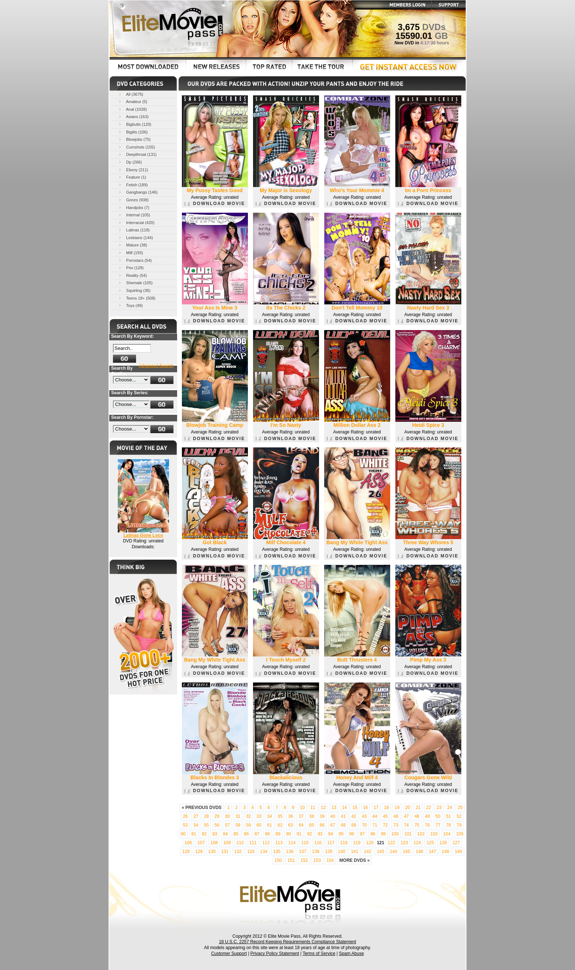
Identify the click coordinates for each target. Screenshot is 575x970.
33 (259, 816)
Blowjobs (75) (134, 139)
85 (236, 834)
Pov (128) (131, 267)
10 (302, 807)
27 (195, 816)
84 (225, 834)
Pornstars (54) (135, 260)
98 (372, 834)
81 (193, 834)
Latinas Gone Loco (143, 535)
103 (433, 834)
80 (183, 834)
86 (246, 834)
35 (280, 816)
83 (214, 834)
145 (406, 851)
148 (445, 851)
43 (364, 816)
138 (315, 851)
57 (227, 825)
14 (344, 807)
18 (386, 807)
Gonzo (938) (133, 199)
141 (354, 851)
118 (344, 842)
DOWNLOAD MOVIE (214, 203)
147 (432, 851)
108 (214, 842)
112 (266, 842)
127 (456, 842)
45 (385, 816)
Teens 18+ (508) (136, 298)
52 (459, 816)
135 (277, 851)
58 (237, 825)
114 (292, 842)
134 (263, 851)
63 (290, 825)
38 (311, 816)
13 (334, 807)
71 (374, 825)
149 (458, 851)
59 (248, 825)
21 (417, 807)
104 (447, 834)
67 (332, 825)
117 (330, 842)
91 (299, 834)
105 (460, 834)
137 (302, 851)
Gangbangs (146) (138, 192)
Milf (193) (130, 252)
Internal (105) (134, 214)
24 (449, 807)
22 (428, 807)
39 (322, 816)
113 (279, 842)
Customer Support (229, 953)
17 (376, 807)
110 (240, 842)
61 (269, 825)
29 (217, 816)
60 (259, 825)
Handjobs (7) (133, 207)
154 (330, 860)
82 (204, 834)
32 (248, 816)
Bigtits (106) (133, 131)
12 (323, 807)
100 (395, 834)
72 (385, 825)
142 (367, 851)
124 (417, 842)
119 (356, 842)
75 (416, 825)
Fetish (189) (133, 184)
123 (404, 842)
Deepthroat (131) (137, 154)
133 (250, 851)
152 (304, 860)
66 (322, 825)
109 (227, 842)
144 (393, 851)
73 (395, 825)
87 (256, 834)
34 (269, 816)
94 (330, 834)
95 (341, 834)
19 (397, 807)
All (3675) (130, 94)
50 (438, 816)
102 (421, 834)
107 (201, 842)
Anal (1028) (132, 109)
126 (443, 842)
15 (354, 807)
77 (438, 825)
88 (267, 834)
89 (277, 834)
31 (237, 816)
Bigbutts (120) (134, 124)
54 (195, 825)
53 (185, 825)
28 (206, 816)
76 (427, 825)
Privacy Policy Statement (274, 953)
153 (317, 860)
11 (312, 807)
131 (224, 851)
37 (301, 816)
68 (343, 825)
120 (369, 842)
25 (460, 807)
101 (407, 834)
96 (351, 834)
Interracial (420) (136, 222)
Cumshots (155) (136, 146)
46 (395, 816)
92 (309, 834)
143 (380, 851)
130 (212, 851)
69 (353, 825)
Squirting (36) (134, 290)
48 (416, 816)
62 (280, 825)
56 (217, 825)
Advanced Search (156, 365)
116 (318, 842)
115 (304, 842)
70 (364, 825)
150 (278, 860)
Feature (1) (132, 177)
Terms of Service (319, 953)
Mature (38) (132, 244)
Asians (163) (133, 116)
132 (238, 851)
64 (301, 825)
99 (383, 834)
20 (407, 807)
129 (198, 851)
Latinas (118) (134, 229)
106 (188, 842)
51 (448, 816)
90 (288, 834)
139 (328, 851)
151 (291, 860)
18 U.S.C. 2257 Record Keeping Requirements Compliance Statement (287, 941)
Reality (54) (132, 275)
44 (374, 816)
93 (320, 834)
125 (430, 842)
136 (289, 851)
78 (448, 825)
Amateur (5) (132, 101)
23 (439, 807)
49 (427, 816)
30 (227, 816)
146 (419, 851)
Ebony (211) (133, 169)
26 (185, 816)
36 (290, 816)
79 (459, 825)
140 (341, 851)
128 (186, 851)
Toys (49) (130, 305)
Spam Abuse (351, 953)
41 (343, 816)
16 (365, 807)
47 (406, 816)
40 (332, 816)
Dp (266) (130, 162)
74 (406, 825)
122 (391, 842)
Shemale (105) (135, 282)
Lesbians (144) (135, 237)
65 (311, 825)
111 (253, 842)
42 (353, 816)
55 (206, 825)
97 (362, 834)
